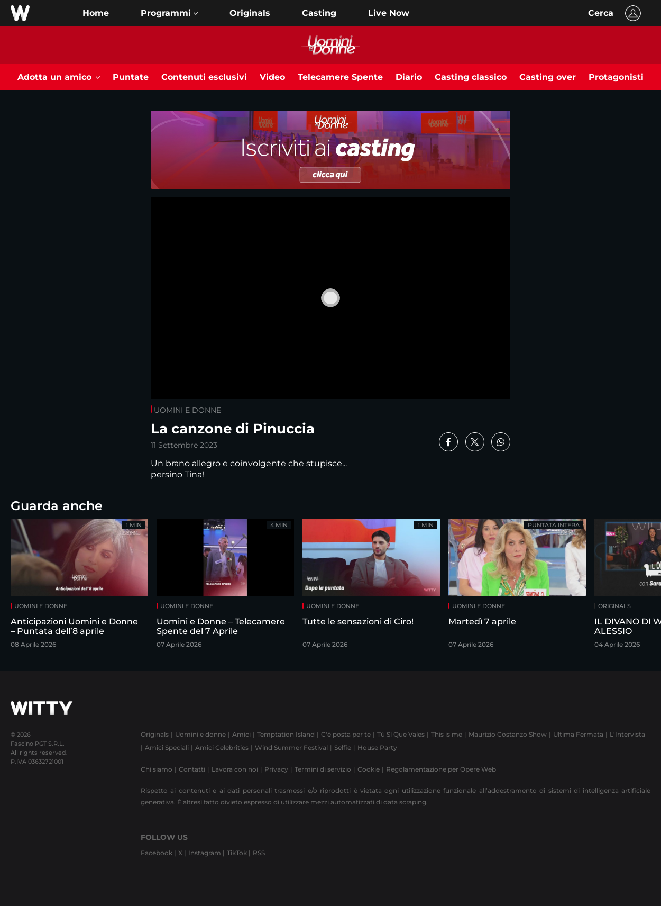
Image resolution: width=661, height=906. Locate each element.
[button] (169, 13)
